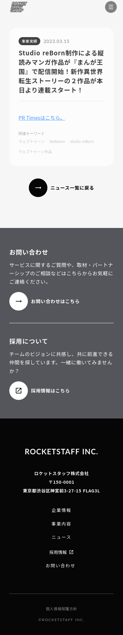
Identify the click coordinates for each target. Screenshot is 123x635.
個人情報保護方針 (61, 608)
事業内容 (61, 524)
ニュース (62, 537)
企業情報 (62, 510)
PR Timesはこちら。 (42, 117)
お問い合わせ (61, 565)
